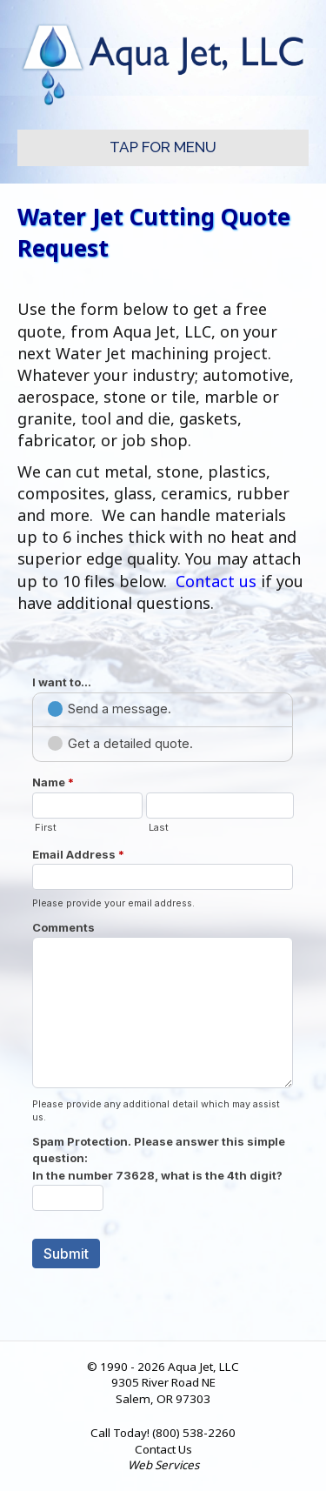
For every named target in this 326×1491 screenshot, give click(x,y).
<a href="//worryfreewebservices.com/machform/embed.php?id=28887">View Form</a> (163, 970)
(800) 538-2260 (194, 1433)
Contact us (216, 581)
